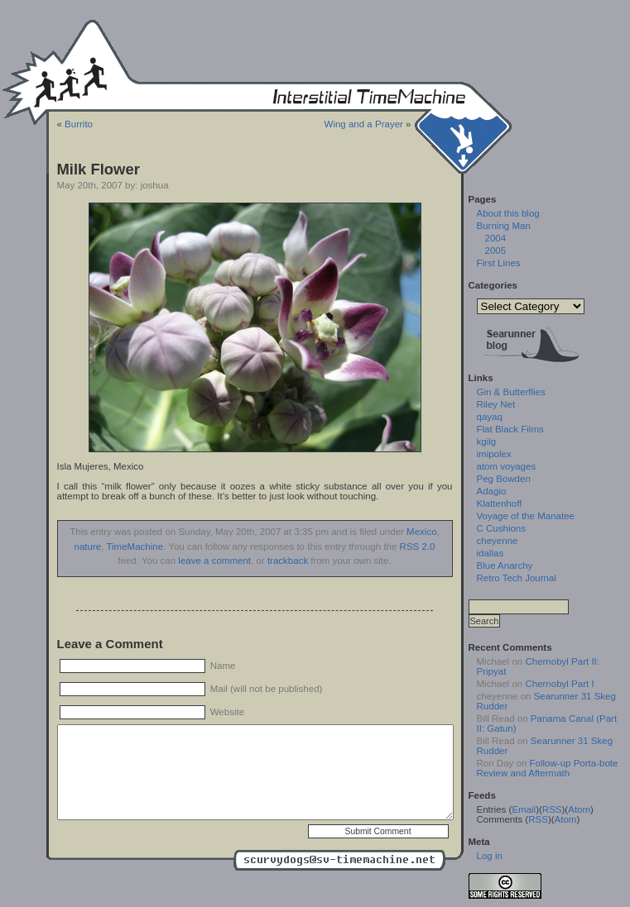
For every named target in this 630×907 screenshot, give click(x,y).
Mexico (421, 532)
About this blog (508, 213)
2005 (496, 250)
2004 (496, 238)
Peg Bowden (504, 479)
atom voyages (506, 466)
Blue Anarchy (505, 565)
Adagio (492, 491)
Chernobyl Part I (559, 684)
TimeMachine (134, 546)
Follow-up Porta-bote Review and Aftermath (547, 768)
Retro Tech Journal (516, 578)
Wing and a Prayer (364, 124)
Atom (579, 809)
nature (88, 546)
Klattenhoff (499, 503)
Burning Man (504, 226)
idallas (490, 553)
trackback (287, 561)
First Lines (499, 263)
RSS (552, 809)
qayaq (490, 417)
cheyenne (497, 541)
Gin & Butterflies (511, 392)
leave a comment (214, 561)
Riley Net (496, 404)
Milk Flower (98, 169)
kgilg (487, 441)
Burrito (79, 124)
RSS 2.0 (417, 546)
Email (524, 809)
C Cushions (502, 528)
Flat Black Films (510, 429)
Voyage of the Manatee (526, 516)
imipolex (494, 454)
